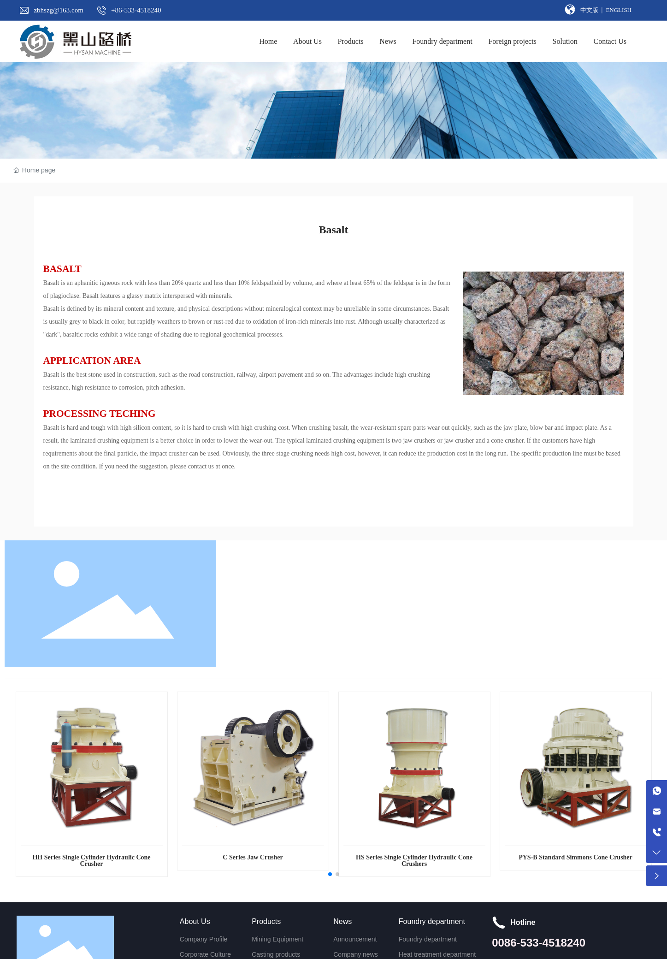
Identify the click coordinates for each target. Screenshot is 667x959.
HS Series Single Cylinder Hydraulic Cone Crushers (414, 860)
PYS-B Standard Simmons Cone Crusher (575, 857)
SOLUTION (56, 113)
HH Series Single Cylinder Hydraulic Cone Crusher (91, 860)
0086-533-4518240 (538, 942)
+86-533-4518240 (136, 10)
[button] (330, 874)
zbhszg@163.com (58, 10)
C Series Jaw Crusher (253, 857)
